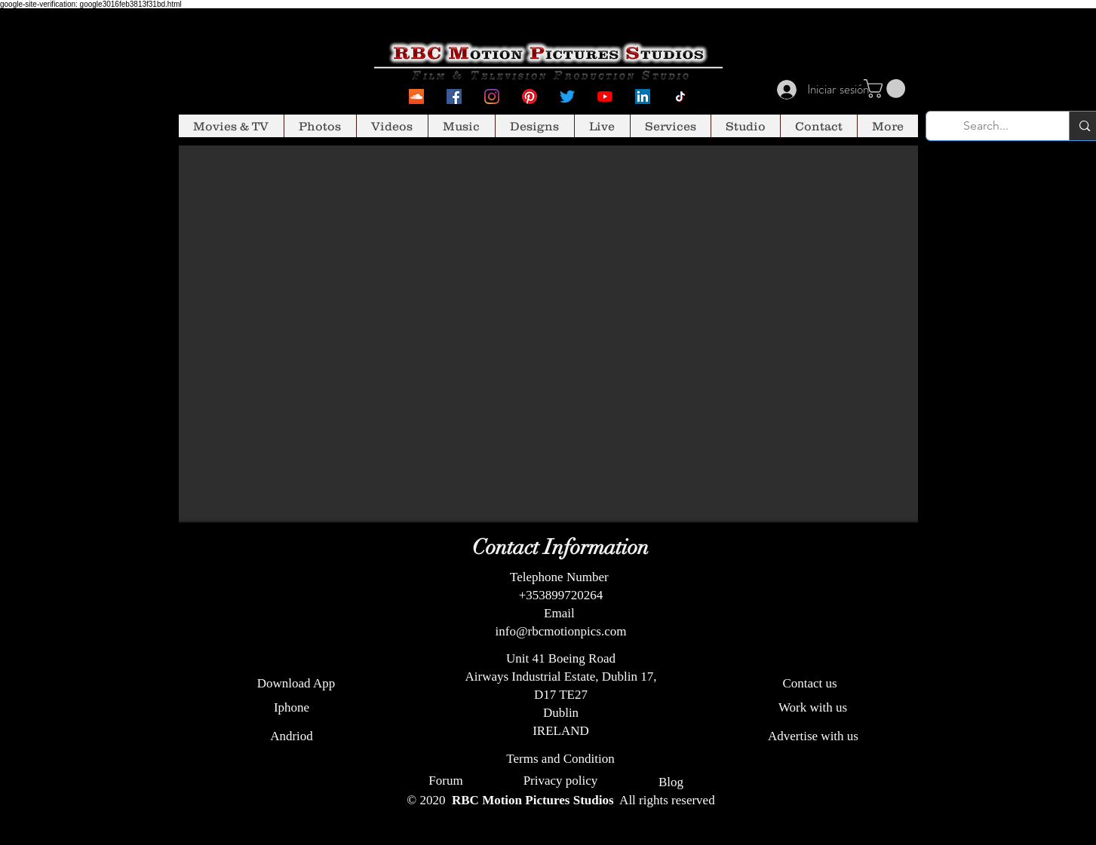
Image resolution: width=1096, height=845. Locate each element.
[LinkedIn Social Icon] (642, 96)
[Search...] (986, 126)
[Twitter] (567, 96)
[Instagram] (491, 96)
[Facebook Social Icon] (454, 96)
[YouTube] (604, 96)
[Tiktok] (680, 96)
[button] (887, 88)
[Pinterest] (529, 96)
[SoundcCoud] (416, 96)
